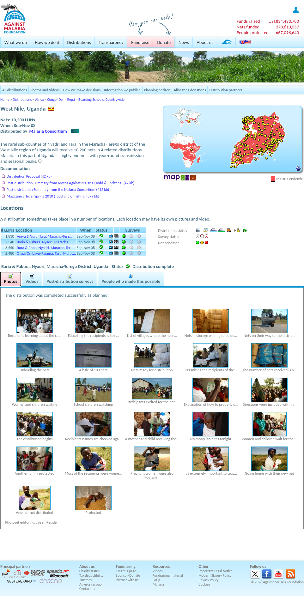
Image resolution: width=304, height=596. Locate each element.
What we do (15, 42)
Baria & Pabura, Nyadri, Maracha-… (44, 242)
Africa (39, 99)
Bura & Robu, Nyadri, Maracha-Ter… (45, 247)
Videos (158, 571)
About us (205, 42)
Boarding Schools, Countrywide (101, 99)
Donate (164, 42)
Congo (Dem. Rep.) (61, 99)
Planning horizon (157, 90)
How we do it (47, 42)
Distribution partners (225, 90)
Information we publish (122, 90)
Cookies (204, 584)
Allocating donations (190, 90)
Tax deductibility (91, 575)
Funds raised (248, 21)
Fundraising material (168, 575)
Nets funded (248, 27)
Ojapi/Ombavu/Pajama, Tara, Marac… (46, 253)
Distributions (79, 42)
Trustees (85, 580)
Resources (161, 566)
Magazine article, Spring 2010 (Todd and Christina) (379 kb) (53, 196)
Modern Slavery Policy (214, 575)
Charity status (89, 571)
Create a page (126, 571)
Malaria (158, 584)
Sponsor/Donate (128, 575)
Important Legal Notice (215, 571)
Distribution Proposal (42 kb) (29, 176)
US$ (284, 21)
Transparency (111, 42)
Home (4, 99)
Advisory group (90, 584)
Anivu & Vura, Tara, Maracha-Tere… (44, 236)
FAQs (156, 580)
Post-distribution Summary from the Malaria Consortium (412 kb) (58, 189)
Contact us (87, 589)
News (184, 42)
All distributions (14, 90)
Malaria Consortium (48, 131)
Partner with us (127, 580)
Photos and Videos (44, 90)
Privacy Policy (208, 580)
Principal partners (15, 566)
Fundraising (126, 566)
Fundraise (140, 42)
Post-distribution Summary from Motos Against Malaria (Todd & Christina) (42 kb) (70, 182)
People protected (253, 32)
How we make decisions (81, 90)
